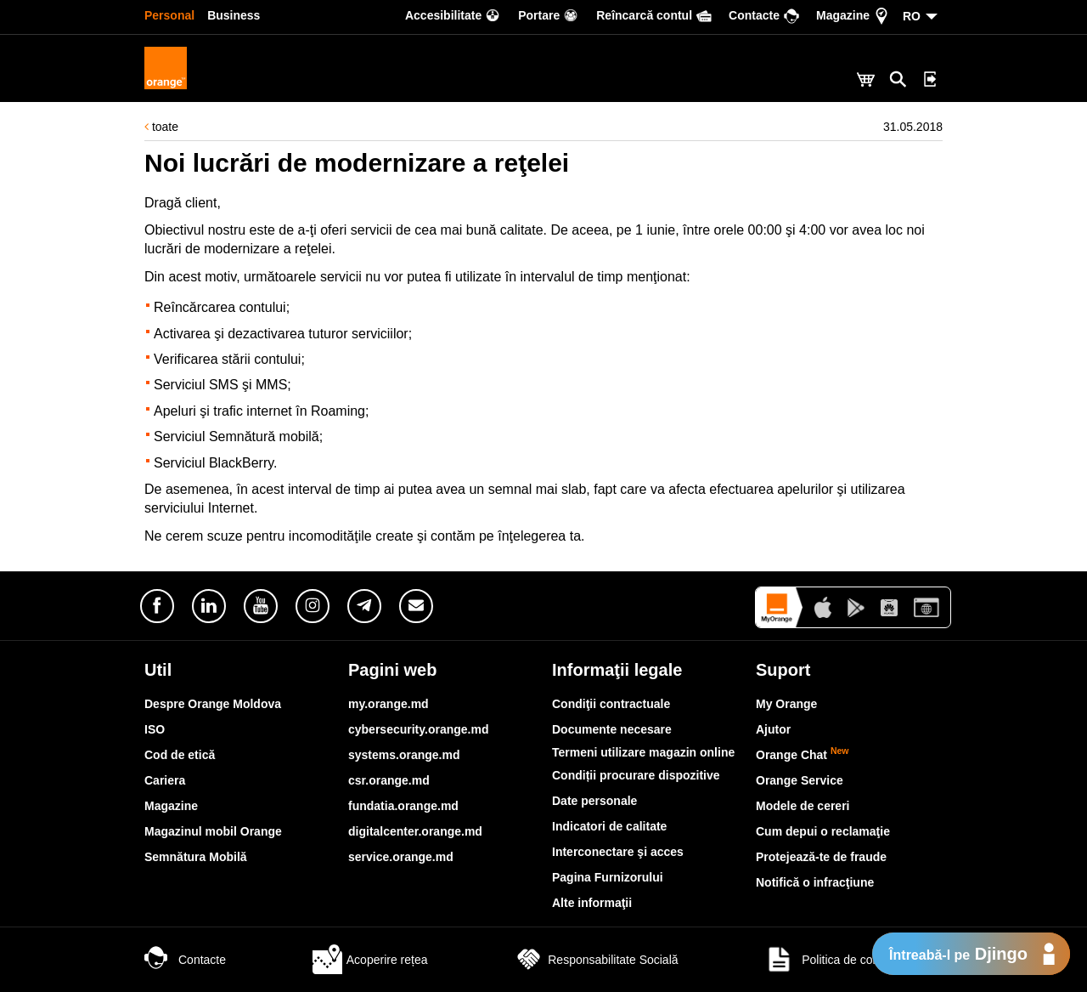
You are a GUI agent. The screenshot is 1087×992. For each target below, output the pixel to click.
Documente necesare (612, 729)
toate (161, 126)
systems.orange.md (404, 755)
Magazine (171, 806)
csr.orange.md (389, 780)
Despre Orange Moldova (212, 704)
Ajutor (773, 729)
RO (912, 16)
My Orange (786, 704)
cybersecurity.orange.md (418, 729)
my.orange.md (388, 704)
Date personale (594, 801)
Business (233, 15)
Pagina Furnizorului (607, 877)
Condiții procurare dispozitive (636, 775)
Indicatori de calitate (609, 826)
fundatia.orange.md (403, 806)
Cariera (164, 780)
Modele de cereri (803, 806)
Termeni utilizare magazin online (643, 752)
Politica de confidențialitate (853, 959)
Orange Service (799, 780)
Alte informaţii (592, 903)
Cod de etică (179, 755)
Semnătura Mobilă (195, 857)
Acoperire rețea (370, 959)
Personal (169, 15)
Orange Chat (802, 755)
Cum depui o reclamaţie (823, 831)
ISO (154, 729)
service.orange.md (400, 857)
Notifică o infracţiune (815, 882)
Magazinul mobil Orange (213, 831)
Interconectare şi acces (618, 852)
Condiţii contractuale (611, 704)
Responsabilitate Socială (596, 959)
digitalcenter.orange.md (415, 831)
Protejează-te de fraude (821, 857)
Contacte (185, 959)
